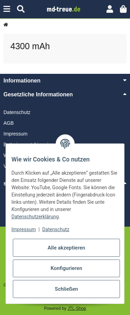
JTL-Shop (77, 308)
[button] (109, 9)
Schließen (66, 289)
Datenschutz (17, 112)
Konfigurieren (66, 268)
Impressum (15, 134)
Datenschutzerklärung (35, 216)
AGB (8, 123)
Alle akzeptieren (66, 248)
